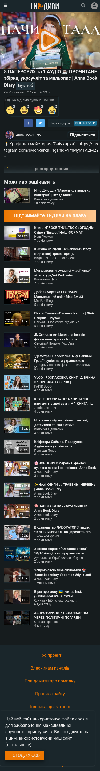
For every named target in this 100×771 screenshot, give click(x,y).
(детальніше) (18, 744)
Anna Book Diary (28, 135)
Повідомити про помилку (50, 680)
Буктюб (25, 85)
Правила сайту (50, 693)
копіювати (85, 123)
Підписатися (82, 135)
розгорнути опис (51, 168)
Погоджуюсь (25, 755)
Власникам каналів (50, 668)
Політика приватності (50, 706)
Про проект (50, 655)
